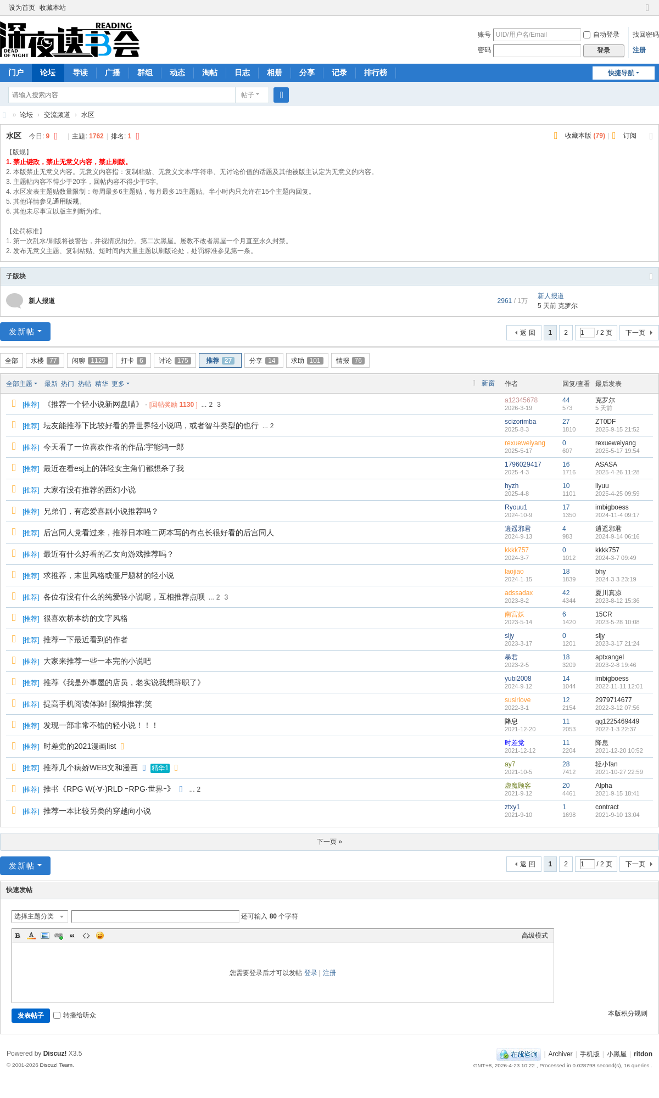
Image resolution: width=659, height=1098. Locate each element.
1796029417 (523, 464)
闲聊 (90, 361)
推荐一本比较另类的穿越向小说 (97, 810)
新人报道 (42, 301)
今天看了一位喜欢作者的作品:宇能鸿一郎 (113, 446)
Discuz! (55, 1053)
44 (565, 400)
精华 (101, 384)
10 (565, 486)
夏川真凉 (608, 593)
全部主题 (19, 384)
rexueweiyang (525, 443)
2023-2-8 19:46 (615, 665)
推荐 (220, 361)
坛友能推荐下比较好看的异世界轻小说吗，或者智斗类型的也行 (151, 425)
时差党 (514, 743)
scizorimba (520, 421)
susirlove (517, 700)
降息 (511, 721)
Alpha (603, 785)
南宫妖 (514, 614)
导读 (80, 72)
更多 (118, 384)
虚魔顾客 (518, 785)
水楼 (45, 361)
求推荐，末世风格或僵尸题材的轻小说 (108, 575)
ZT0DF (605, 421)
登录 (310, 973)
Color (31, 935)
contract (607, 807)
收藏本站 (53, 8)
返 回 (527, 333)
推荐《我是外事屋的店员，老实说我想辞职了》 (124, 682)
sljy (509, 636)
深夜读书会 (4, 115)
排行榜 (375, 72)
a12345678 (521, 400)
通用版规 (66, 201)
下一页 (635, 333)
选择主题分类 (34, 916)
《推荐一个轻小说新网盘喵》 (93, 404)
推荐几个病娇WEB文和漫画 (90, 767)
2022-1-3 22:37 (615, 729)
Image (45, 935)
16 (565, 464)
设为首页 (22, 8)
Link (58, 935)
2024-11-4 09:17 (617, 515)
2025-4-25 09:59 (617, 493)
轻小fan (606, 764)
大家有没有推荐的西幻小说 (89, 489)
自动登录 (601, 34)
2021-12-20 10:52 (619, 750)
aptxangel (609, 657)
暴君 (511, 657)
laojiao (514, 571)
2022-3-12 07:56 (617, 707)
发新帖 (22, 331)
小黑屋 (617, 1054)
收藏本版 (585, 135)
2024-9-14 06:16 (617, 536)
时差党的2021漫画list (79, 746)
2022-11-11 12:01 (619, 686)
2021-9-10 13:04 (617, 814)
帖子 (247, 95)
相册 (274, 72)
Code (86, 935)
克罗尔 (568, 306)
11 (565, 721)
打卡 (133, 361)
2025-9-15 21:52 (617, 429)
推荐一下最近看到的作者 (85, 639)
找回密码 (646, 34)
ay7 (510, 764)
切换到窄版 (647, 12)
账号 (484, 34)
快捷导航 (621, 73)
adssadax (519, 593)
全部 (11, 361)
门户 (16, 72)
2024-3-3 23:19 (615, 579)
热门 (67, 384)
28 (565, 764)
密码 (484, 50)
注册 (639, 50)
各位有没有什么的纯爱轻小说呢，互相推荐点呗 (124, 596)
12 (565, 700)
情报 (350, 361)
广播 (112, 72)
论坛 (47, 72)
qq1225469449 (617, 721)
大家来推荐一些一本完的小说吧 (97, 661)
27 (565, 421)
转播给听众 (74, 1015)
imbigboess (612, 507)
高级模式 (535, 935)
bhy (600, 571)
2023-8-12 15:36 (617, 600)
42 (565, 593)
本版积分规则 (627, 1013)
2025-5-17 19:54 (617, 450)
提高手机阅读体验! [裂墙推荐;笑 (97, 703)
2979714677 (613, 700)
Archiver (561, 1054)
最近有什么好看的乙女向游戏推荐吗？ (108, 554)
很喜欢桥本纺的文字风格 (85, 618)
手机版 (590, 1054)
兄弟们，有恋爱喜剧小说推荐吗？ (101, 511)
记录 (339, 72)
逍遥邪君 (518, 529)
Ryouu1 (516, 507)
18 (565, 571)
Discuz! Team (56, 1065)
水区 (87, 115)
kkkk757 (517, 550)
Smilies (99, 935)
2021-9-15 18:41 (617, 793)
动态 (177, 72)
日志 (242, 72)
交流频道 (57, 115)
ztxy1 (512, 807)
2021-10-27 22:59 (619, 772)
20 (565, 785)
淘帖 (209, 72)
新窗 (488, 383)
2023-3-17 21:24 (617, 643)
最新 (51, 384)
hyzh (511, 486)
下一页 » (329, 841)
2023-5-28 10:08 (617, 622)
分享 (307, 72)
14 (565, 678)
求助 (307, 361)
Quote (72, 935)
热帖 (84, 384)
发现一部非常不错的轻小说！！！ (101, 725)
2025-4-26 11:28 (617, 472)
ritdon (643, 1054)
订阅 (629, 135)
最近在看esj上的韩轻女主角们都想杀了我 (113, 468)
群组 (145, 72)
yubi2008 (518, 678)
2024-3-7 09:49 (615, 557)
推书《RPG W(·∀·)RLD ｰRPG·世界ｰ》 (109, 789)
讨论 (175, 361)
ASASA (606, 464)
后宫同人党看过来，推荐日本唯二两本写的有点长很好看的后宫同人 (158, 532)
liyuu (602, 486)
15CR (603, 614)
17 (565, 507)
